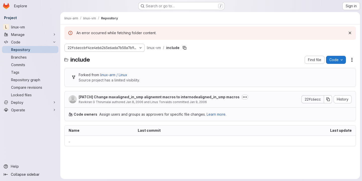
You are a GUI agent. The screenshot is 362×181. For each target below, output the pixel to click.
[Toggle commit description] (245, 97)
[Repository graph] (30, 79)
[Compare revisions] (30, 87)
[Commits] (30, 64)
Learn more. (216, 114)
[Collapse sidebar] (30, 174)
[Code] (30, 42)
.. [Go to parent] (69, 141)
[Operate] (30, 109)
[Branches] (30, 57)
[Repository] (30, 49)
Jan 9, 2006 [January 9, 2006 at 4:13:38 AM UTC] (198, 102)
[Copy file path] (184, 48)
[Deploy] (30, 102)
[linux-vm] (30, 26)
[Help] (30, 166)
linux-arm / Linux (113, 75)
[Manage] (30, 34)
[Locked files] (30, 94)
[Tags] (30, 72)
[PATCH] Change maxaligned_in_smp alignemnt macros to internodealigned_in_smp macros (159, 97)
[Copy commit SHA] (328, 99)
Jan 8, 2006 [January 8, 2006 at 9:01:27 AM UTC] (134, 102)
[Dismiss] (350, 33)
